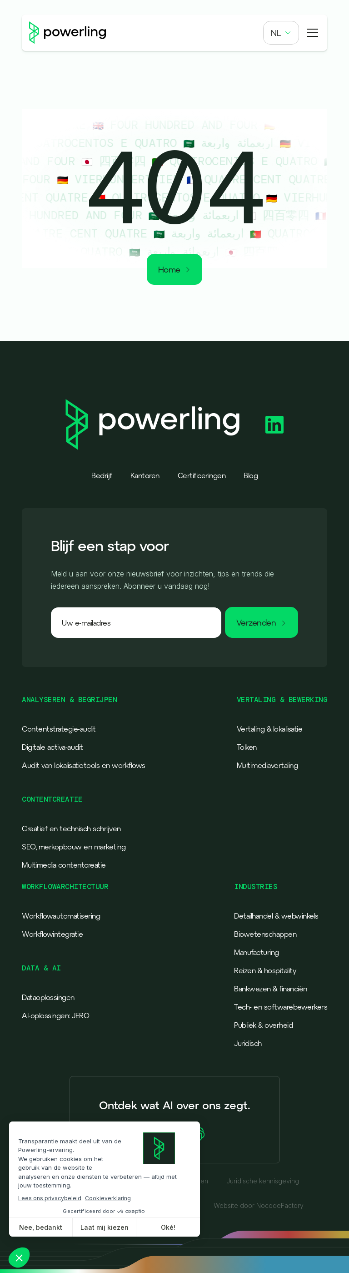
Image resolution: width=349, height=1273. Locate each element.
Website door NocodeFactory (259, 1205)
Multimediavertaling (267, 765)
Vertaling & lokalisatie (270, 728)
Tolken (247, 747)
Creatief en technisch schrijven (71, 828)
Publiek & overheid (263, 1025)
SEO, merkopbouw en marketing (73, 846)
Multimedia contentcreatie (64, 865)
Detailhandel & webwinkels (276, 915)
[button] (281, 32)
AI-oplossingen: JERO (55, 1015)
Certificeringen (202, 475)
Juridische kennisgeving (262, 1181)
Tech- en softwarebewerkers (280, 1006)
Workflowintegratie (52, 934)
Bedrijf (101, 475)
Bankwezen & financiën (270, 988)
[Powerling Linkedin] (274, 425)
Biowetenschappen (265, 934)
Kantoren (145, 475)
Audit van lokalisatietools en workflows (83, 765)
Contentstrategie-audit (58, 728)
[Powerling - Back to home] (67, 32)
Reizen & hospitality (265, 970)
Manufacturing (256, 952)
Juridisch (248, 1043)
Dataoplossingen (48, 997)
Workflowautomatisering (61, 915)
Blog (251, 475)
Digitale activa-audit (52, 747)
